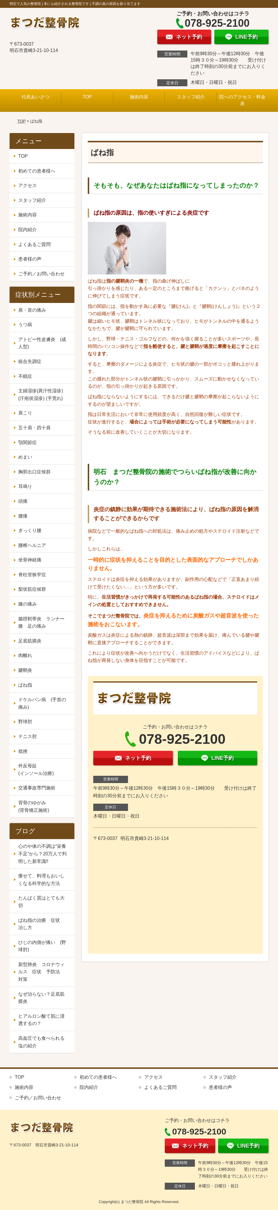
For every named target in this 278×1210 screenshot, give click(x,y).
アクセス (27, 185)
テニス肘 (27, 736)
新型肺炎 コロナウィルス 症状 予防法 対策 (41, 972)
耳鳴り (25, 486)
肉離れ (25, 655)
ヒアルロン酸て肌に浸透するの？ (41, 1020)
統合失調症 (29, 361)
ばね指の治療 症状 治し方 (41, 924)
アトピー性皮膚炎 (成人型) (42, 343)
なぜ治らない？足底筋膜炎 (41, 998)
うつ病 (25, 324)
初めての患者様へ (36, 170)
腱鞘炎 (25, 670)
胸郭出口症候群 (34, 471)
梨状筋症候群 (32, 589)
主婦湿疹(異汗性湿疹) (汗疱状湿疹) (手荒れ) (40, 394)
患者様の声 (29, 258)
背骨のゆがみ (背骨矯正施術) (43, 806)
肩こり (25, 412)
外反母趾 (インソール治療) (43, 769)
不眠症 (25, 376)
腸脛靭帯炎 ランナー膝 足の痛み (41, 622)
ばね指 (25, 685)
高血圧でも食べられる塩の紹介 (41, 1042)
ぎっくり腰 (29, 530)
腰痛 (23, 516)
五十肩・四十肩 (34, 427)
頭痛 (23, 501)
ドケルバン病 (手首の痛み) (42, 703)
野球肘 (25, 721)
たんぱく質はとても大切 (41, 901)
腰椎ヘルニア (32, 545)
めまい (25, 457)
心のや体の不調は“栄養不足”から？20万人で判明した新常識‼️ (42, 853)
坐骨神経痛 (29, 559)
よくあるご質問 (34, 244)
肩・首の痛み (32, 310)
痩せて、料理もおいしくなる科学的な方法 (41, 879)
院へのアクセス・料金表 (242, 100)
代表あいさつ (35, 96)
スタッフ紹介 (191, 96)
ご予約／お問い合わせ (41, 273)
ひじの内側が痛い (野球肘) (42, 946)
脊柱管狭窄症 (32, 574)
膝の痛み (27, 604)
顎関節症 (27, 442)
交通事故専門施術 (36, 787)
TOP (87, 96)
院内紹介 (27, 229)
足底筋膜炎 (29, 640)
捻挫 (23, 751)
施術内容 (139, 96)
